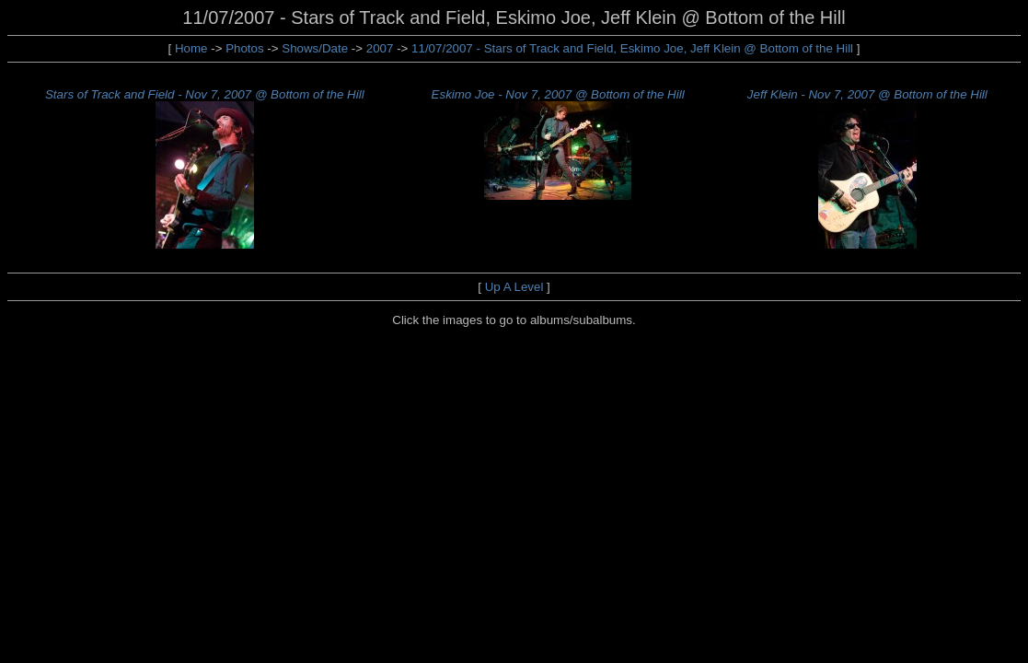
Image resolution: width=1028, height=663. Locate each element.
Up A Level (514, 287)
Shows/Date (315, 48)
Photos (244, 48)
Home (191, 48)
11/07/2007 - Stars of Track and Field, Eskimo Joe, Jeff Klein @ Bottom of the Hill (634, 48)
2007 (380, 48)
